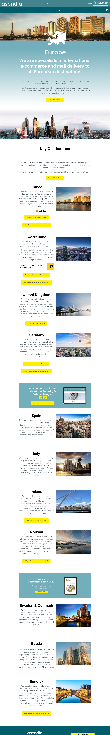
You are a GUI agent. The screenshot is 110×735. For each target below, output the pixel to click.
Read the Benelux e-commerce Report (36, 713)
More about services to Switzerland (36, 275)
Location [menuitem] (89, 3)
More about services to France (36, 217)
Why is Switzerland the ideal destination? (36, 283)
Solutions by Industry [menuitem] (58, 10)
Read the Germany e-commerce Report (36, 371)
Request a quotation (55, 100)
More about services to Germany (36, 364)
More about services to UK (36, 323)
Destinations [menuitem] (75, 10)
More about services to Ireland (36, 521)
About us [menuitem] (33, 4)
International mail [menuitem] (41, 10)
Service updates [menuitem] (61, 4)
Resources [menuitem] (87, 10)
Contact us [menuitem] (46, 4)
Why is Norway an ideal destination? (36, 561)
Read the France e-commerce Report (36, 225)
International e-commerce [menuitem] (22, 10)
